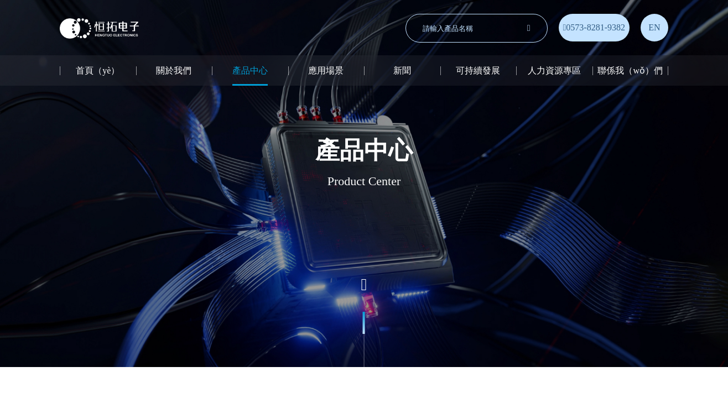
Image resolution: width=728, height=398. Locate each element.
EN (654, 27)
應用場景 (326, 70)
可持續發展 (478, 70)
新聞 (402, 70)
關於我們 (173, 70)
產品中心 (250, 70)
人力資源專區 (554, 70)
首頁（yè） (97, 70)
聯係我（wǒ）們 (630, 70)
